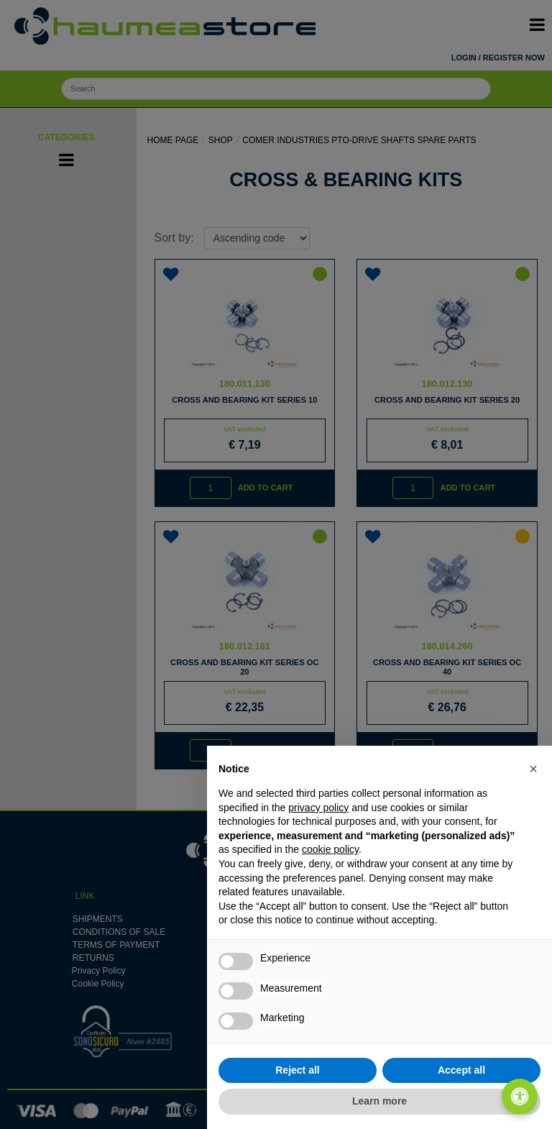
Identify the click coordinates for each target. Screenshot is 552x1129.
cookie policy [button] (330, 849)
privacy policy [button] (318, 807)
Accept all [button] (461, 1070)
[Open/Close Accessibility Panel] (520, 1097)
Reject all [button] (297, 1070)
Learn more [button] (379, 1101)
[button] (533, 768)
